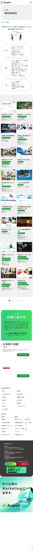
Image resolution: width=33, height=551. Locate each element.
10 (22, 300)
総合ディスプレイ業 (16, 67)
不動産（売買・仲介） (19, 434)
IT (21, 67)
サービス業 (18, 71)
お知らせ (4, 406)
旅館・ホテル (22, 76)
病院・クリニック (18, 60)
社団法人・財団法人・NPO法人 (18, 69)
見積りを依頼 (19, 394)
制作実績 (4, 400)
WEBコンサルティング (6, 434)
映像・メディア (15, 74)
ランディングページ (16, 49)
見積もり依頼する (16, 464)
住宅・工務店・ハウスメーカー (18, 64)
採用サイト (14, 48)
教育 (20, 74)
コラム (3, 403)
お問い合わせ (19, 400)
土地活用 (23, 71)
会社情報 (4, 397)
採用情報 (19, 403)
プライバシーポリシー (21, 406)
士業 (26, 430)
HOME (3, 391)
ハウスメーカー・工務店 (20, 428)
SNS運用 (21, 55)
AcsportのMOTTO (6, 394)
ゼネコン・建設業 (15, 62)
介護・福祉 (26, 60)
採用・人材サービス (15, 65)
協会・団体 (27, 419)
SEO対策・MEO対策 (16, 51)
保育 (26, 69)
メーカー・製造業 (24, 65)
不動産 (13, 72)
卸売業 (13, 71)
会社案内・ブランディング (17, 53)
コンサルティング (15, 76)
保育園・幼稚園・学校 (19, 422)
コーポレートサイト (19, 46)
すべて (13, 46)
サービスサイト (20, 48)
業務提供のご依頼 (20, 397)
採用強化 (22, 87)
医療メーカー (18, 72)
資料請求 (19, 391)
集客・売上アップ (15, 55)
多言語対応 (17, 82)
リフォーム (17, 431)
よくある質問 (5, 409)
